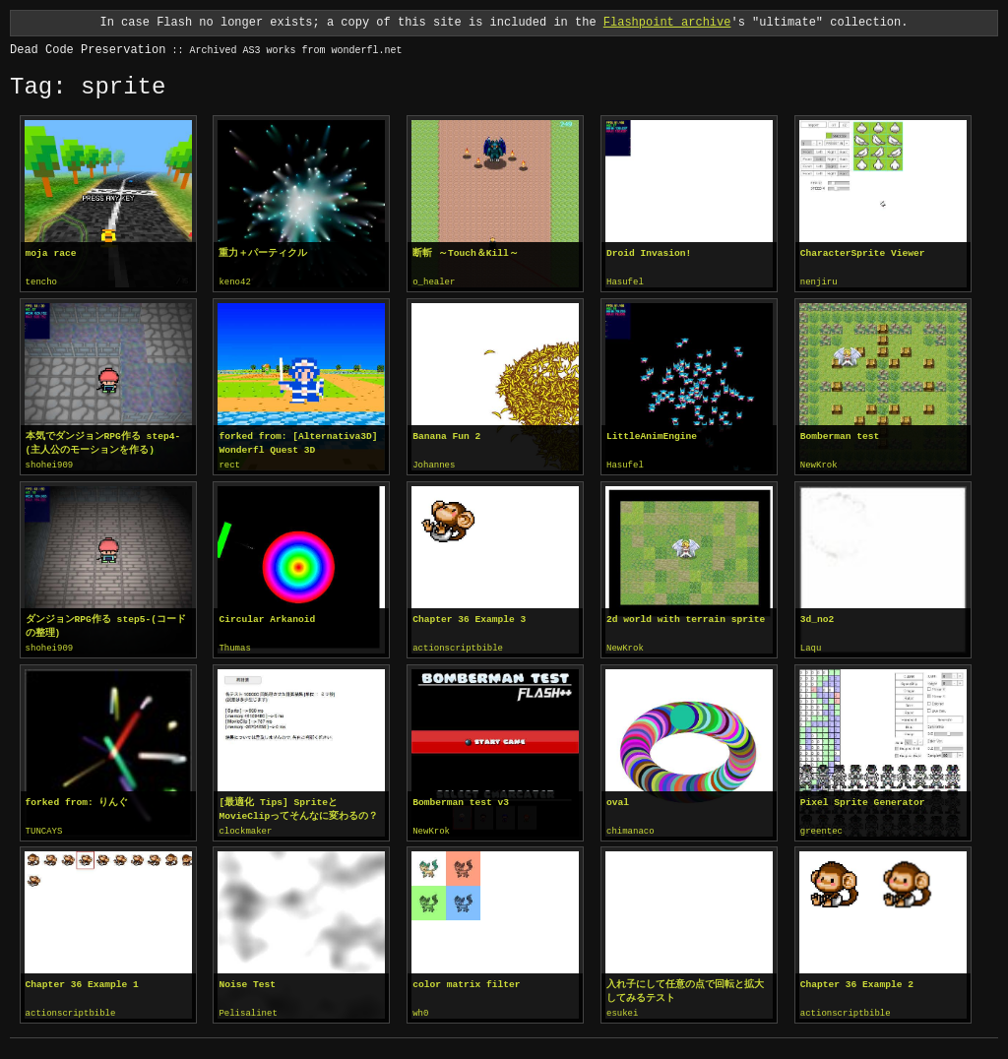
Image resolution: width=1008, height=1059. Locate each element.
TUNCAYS (44, 829)
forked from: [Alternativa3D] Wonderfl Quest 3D (298, 442)
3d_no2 (817, 617)
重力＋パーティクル (263, 253)
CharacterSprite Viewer (862, 253)
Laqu (811, 647)
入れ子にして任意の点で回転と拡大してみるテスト (685, 987)
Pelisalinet (248, 1010)
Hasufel (625, 282)
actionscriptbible (457, 647)
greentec (821, 829)
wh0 (420, 1010)
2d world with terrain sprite (685, 617)
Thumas (234, 647)
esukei (622, 1010)
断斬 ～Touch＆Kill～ (465, 253)
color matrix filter (466, 980)
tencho (41, 282)
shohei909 (50, 464)
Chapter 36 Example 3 (469, 617)
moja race (51, 253)
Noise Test (247, 980)
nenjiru (819, 282)
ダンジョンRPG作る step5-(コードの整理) (106, 624)
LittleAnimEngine (651, 435)
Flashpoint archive (667, 22)
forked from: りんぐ (77, 799)
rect (229, 464)
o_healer (433, 282)
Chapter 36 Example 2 (857, 980)
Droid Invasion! (648, 253)
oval (617, 799)
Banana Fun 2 (446, 435)
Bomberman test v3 (460, 799)
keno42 (234, 282)
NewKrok (819, 464)
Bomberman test (840, 435)
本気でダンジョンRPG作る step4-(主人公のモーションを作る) (103, 442)
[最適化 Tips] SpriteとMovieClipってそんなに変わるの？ (298, 806)
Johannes (433, 464)
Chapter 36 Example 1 (82, 980)
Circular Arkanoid (267, 617)
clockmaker (245, 829)
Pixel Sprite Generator (862, 799)
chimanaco (630, 829)
